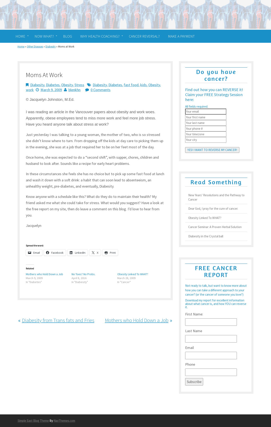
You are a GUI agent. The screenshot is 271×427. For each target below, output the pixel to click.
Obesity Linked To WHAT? (132, 274)
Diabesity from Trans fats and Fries (58, 320)
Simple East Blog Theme (33, 421)
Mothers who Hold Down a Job (44, 274)
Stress (79, 84)
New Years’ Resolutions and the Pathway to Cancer (216, 197)
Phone (190, 364)
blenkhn (74, 89)
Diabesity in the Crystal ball (205, 236)
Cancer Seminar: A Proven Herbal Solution (215, 227)
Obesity (67, 84)
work (30, 89)
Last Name (193, 330)
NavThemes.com (64, 421)
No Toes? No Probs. (83, 274)
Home (21, 46)
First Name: (194, 314)
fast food (131, 84)
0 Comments (100, 89)
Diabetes (53, 84)
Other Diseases (35, 46)
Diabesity (51, 46)
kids (143, 84)
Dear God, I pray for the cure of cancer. (213, 209)
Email (189, 347)
